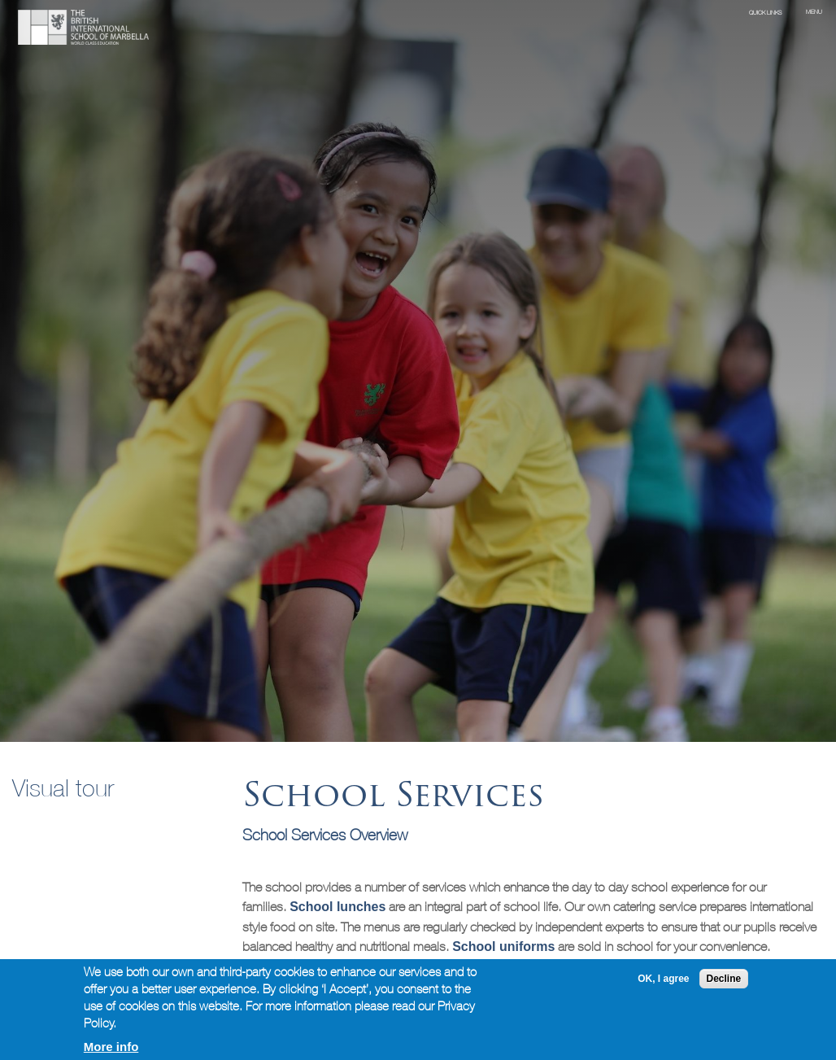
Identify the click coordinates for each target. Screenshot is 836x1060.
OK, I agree (663, 978)
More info (111, 1046)
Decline (724, 978)
